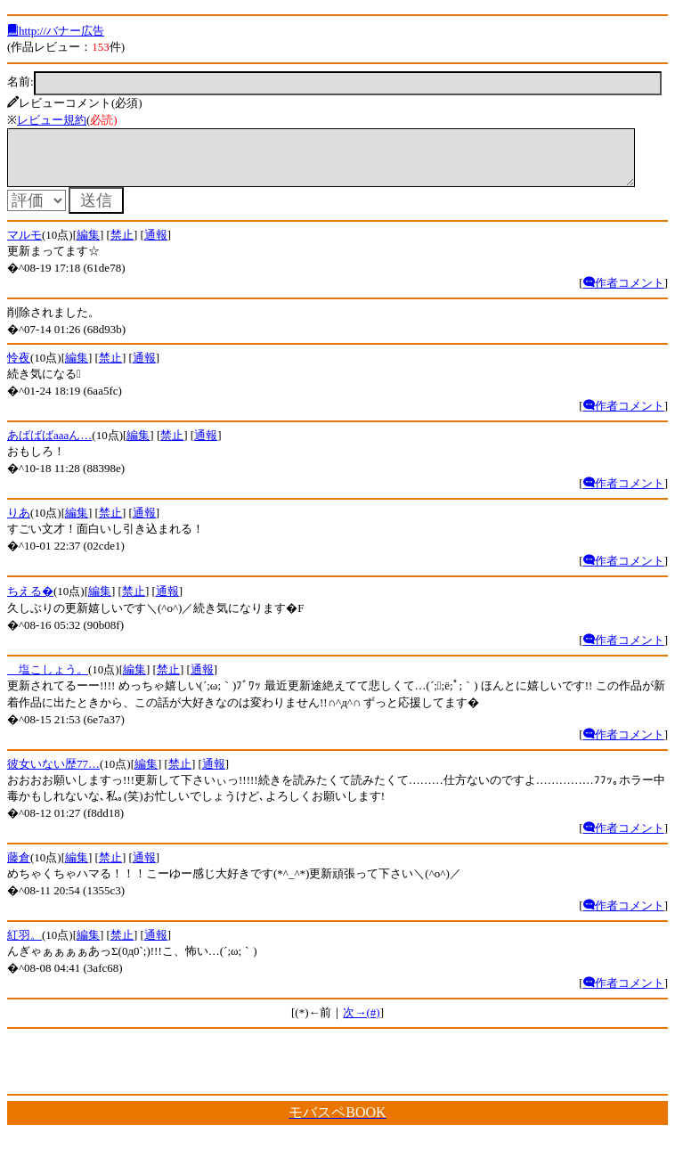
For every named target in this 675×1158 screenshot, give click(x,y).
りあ (18, 523)
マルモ (24, 245)
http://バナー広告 (55, 30)
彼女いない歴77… (53, 774)
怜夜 (18, 368)
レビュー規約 (51, 119)
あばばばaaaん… (49, 446)
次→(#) (361, 1023)
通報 (155, 245)
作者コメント (623, 293)
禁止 (122, 245)
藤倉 (18, 868)
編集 (88, 245)
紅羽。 (24, 945)
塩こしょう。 (47, 680)
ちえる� (30, 601)
